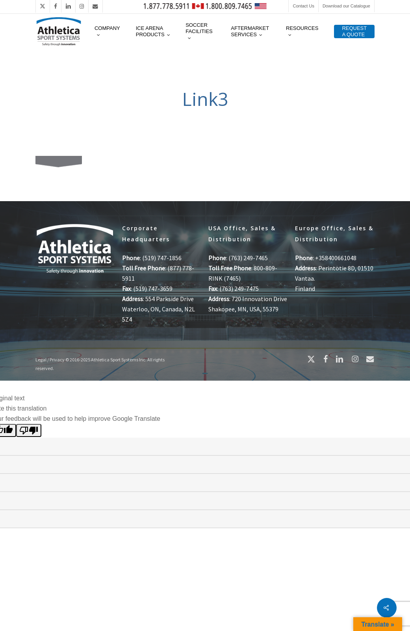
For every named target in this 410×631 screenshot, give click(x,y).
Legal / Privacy (50, 360)
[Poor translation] (28, 430)
